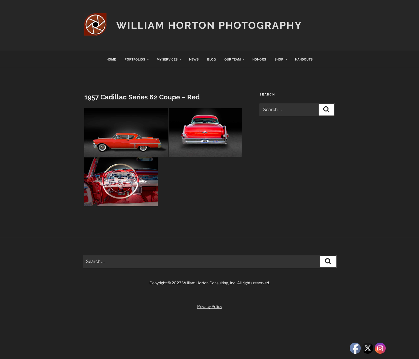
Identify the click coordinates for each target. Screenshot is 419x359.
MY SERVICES (169, 59)
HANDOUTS (304, 59)
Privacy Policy (209, 306)
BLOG (211, 59)
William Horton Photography (209, 25)
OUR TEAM (234, 59)
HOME (111, 59)
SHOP (281, 59)
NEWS (194, 59)
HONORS (259, 59)
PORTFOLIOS (137, 59)
